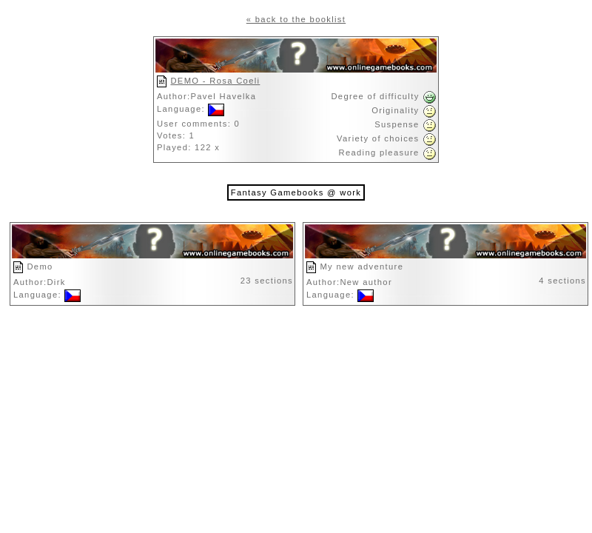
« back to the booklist (296, 19)
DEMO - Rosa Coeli (215, 80)
